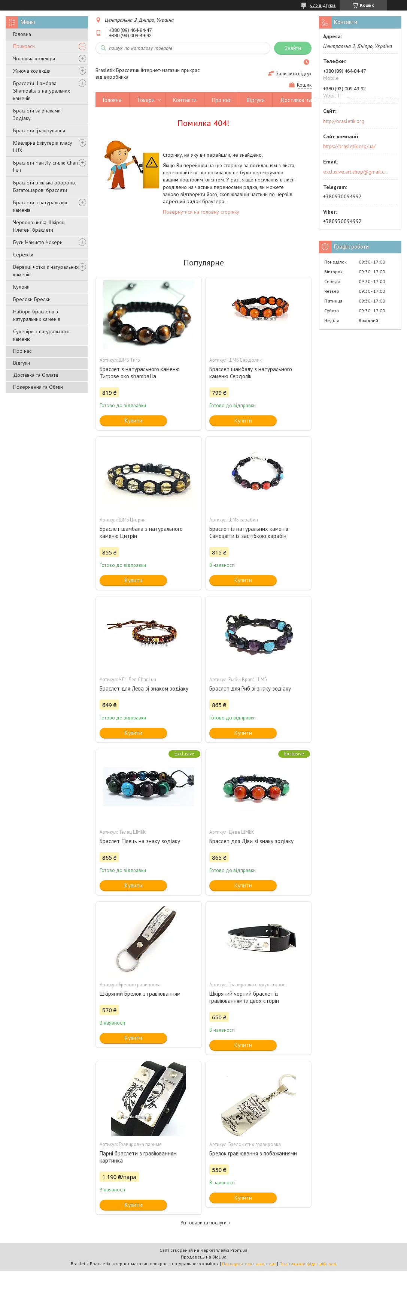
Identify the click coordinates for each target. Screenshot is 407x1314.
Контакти (185, 100)
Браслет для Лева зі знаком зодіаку (144, 688)
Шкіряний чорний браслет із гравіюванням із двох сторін (244, 997)
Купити (133, 420)
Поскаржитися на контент (249, 1263)
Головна (22, 34)
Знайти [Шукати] (293, 48)
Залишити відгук (294, 73)
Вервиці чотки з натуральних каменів (46, 271)
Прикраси (24, 46)
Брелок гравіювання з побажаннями (253, 1153)
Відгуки (21, 363)
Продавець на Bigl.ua (204, 1257)
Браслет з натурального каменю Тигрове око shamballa (140, 373)
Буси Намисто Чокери (38, 242)
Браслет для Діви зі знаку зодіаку (251, 841)
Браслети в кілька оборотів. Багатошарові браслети (44, 186)
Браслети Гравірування (39, 130)
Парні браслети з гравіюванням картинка (138, 1157)
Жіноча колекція (32, 70)
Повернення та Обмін (38, 387)
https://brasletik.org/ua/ (349, 146)
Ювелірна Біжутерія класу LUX (42, 146)
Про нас (22, 351)
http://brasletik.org (343, 121)
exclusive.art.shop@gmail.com (356, 171)
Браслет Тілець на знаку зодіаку (140, 841)
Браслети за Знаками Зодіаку (37, 114)
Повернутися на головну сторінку (201, 211)
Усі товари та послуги (203, 1222)
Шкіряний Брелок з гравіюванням (140, 993)
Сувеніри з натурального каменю (41, 335)
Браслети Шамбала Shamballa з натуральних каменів (41, 91)
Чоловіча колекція (34, 58)
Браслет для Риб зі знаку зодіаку (250, 688)
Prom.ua (238, 1250)
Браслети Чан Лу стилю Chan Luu (45, 166)
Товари (146, 100)
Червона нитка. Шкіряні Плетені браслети (39, 226)
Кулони (21, 286)
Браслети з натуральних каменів (40, 206)
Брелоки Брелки (32, 299)
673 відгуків (323, 5)
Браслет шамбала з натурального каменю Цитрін (141, 532)
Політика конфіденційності (307, 1263)
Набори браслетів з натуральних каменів (36, 315)
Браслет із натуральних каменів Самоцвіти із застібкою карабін (248, 532)
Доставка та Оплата (35, 375)
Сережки (23, 254)
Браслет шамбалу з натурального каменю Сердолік (250, 373)
